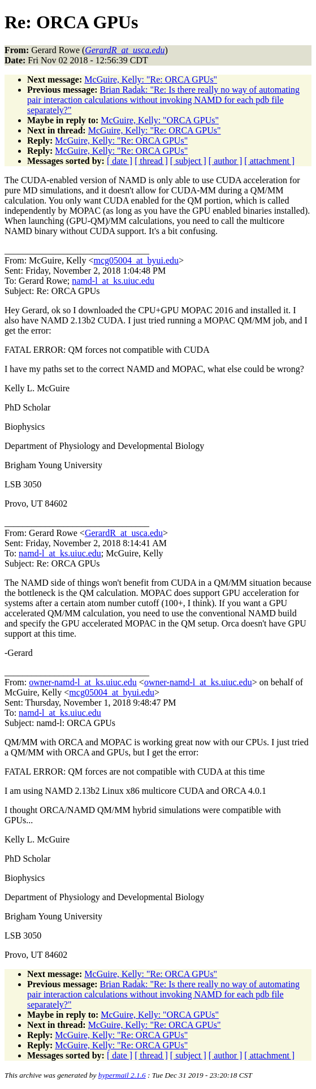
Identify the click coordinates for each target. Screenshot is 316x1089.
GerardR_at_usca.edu (124, 533)
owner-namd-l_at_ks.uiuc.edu (83, 682)
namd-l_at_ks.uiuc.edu (113, 281)
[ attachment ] (269, 161)
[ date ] (119, 161)
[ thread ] (151, 161)
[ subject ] (188, 161)
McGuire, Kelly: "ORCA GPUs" (160, 120)
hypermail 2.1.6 (122, 1075)
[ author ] (226, 161)
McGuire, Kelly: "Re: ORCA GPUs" (150, 79)
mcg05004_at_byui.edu (136, 260)
